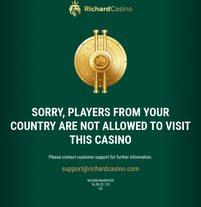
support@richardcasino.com (100, 169)
